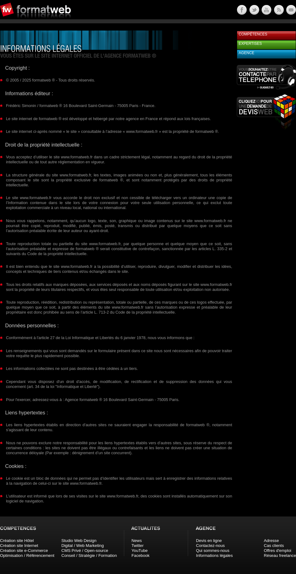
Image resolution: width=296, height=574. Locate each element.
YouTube (139, 550)
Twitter (137, 545)
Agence (246, 53)
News (136, 540)
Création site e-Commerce (24, 550)
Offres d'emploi (277, 550)
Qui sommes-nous (212, 550)
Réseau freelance (280, 555)
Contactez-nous (210, 545)
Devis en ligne (209, 540)
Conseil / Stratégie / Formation (89, 555)
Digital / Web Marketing (82, 545)
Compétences (253, 34)
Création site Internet (19, 545)
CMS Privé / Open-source (84, 550)
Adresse (271, 540)
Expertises (250, 43)
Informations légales (214, 555)
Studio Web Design (79, 540)
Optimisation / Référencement (27, 555)
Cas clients (274, 545)
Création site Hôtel (17, 540)
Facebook (140, 555)
